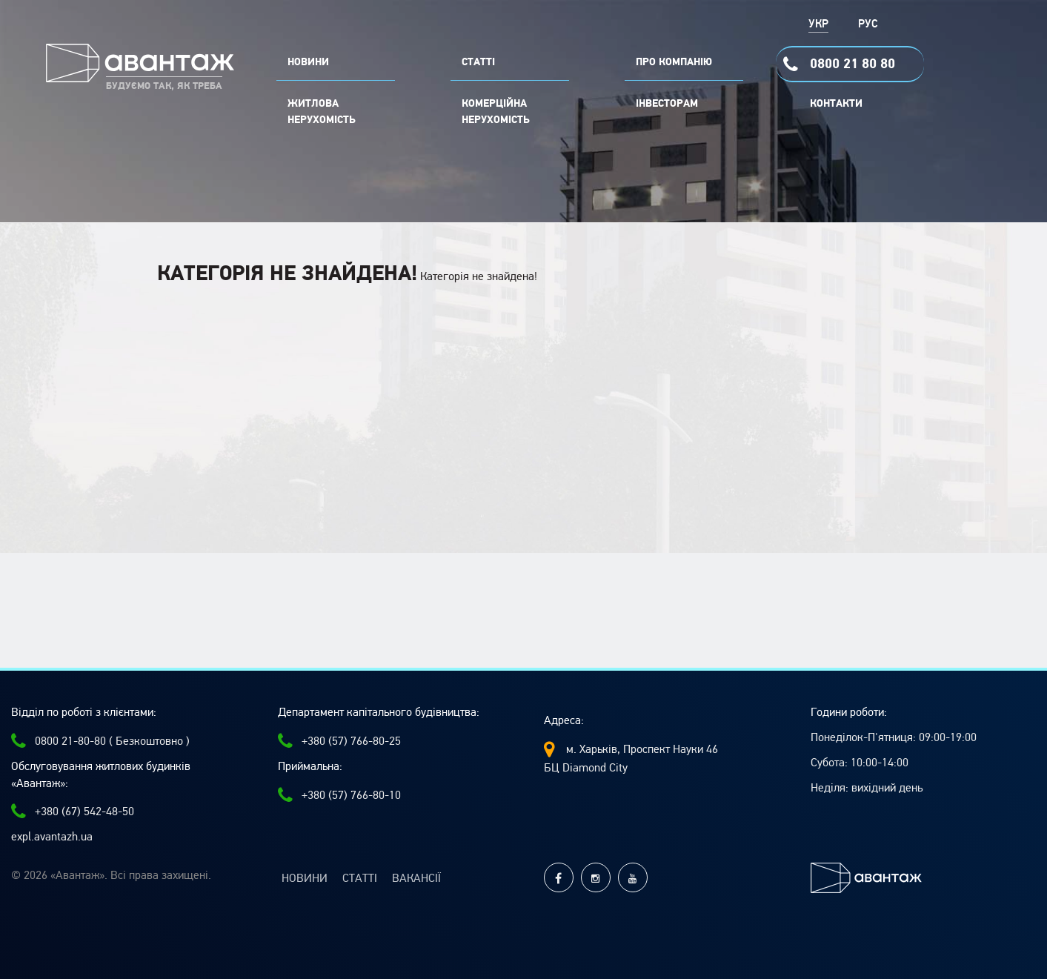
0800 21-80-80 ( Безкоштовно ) (100, 741)
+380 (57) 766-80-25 (339, 741)
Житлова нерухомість (321, 112)
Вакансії (416, 878)
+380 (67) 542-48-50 (72, 811)
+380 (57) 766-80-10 (339, 795)
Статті (359, 878)
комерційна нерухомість (496, 112)
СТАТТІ (478, 62)
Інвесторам (667, 103)
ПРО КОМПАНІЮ (674, 62)
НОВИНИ (308, 62)
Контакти (836, 103)
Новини (305, 878)
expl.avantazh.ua (52, 836)
